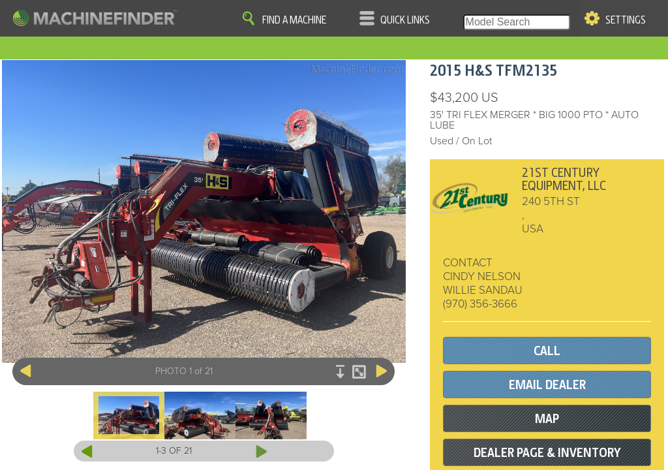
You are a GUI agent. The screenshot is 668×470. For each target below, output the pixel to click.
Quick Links (405, 20)
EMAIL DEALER (547, 384)
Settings (625, 20)
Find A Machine (294, 20)
